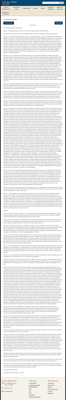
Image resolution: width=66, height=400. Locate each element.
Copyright (50, 391)
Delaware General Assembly (9, 3)
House (43, 8)
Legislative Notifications (35, 397)
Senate (35, 8)
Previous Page (8, 23)
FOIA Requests (33, 383)
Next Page (59, 23)
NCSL (30, 393)
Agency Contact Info (53, 389)
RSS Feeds (32, 395)
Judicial (49, 387)
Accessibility (51, 383)
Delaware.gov (51, 385)
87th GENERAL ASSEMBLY (10, 19)
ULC (30, 391)
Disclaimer (50, 393)
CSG (30, 389)
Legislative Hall (8, 391)
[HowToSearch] (60, 3)
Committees (26, 8)
